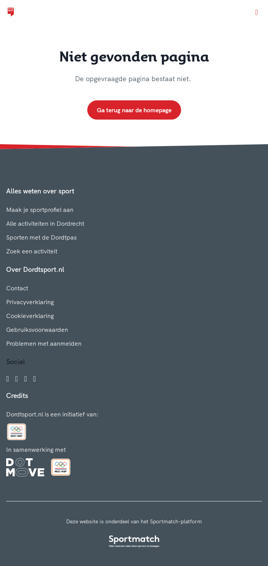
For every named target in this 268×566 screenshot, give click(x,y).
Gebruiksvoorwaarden (37, 329)
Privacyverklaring (30, 302)
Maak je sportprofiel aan (39, 209)
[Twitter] (25, 379)
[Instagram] (16, 379)
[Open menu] (256, 12)
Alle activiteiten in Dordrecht (45, 223)
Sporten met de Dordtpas (41, 237)
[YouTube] (34, 379)
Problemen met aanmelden (44, 343)
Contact (17, 288)
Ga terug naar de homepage (134, 110)
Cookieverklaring (30, 316)
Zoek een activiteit (31, 251)
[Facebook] (7, 379)
